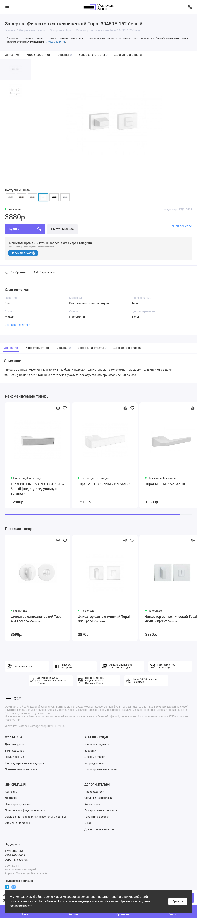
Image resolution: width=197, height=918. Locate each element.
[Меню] (7, 7)
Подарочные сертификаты (101, 810)
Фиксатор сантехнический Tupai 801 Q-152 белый (104, 619)
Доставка (11, 797)
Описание (12, 55)
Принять (177, 901)
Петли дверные (14, 756)
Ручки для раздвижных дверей (24, 763)
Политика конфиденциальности (80, 901)
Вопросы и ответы (93, 55)
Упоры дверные (94, 763)
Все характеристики (17, 324)
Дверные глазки (94, 756)
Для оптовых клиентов (99, 829)
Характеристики (38, 55)
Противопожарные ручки (21, 769)
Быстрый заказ (62, 229)
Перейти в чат (23, 253)
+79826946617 (15, 855)
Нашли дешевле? (181, 226)
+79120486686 (15, 851)
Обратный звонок (16, 859)
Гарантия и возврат (96, 816)
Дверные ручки (14, 744)
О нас (87, 822)
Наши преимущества (18, 804)
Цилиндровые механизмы (100, 769)
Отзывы (65, 55)
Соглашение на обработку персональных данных (36, 816)
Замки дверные (14, 750)
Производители (94, 791)
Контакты (11, 791)
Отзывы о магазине (17, 822)
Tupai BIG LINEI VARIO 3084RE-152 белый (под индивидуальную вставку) (37, 488)
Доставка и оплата (128, 55)
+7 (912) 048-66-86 (54, 41)
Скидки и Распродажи (98, 797)
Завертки (90, 750)
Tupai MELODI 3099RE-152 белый (104, 484)
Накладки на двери (96, 744)
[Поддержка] (190, 7)
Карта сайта (92, 804)
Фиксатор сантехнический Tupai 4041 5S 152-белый (37, 619)
